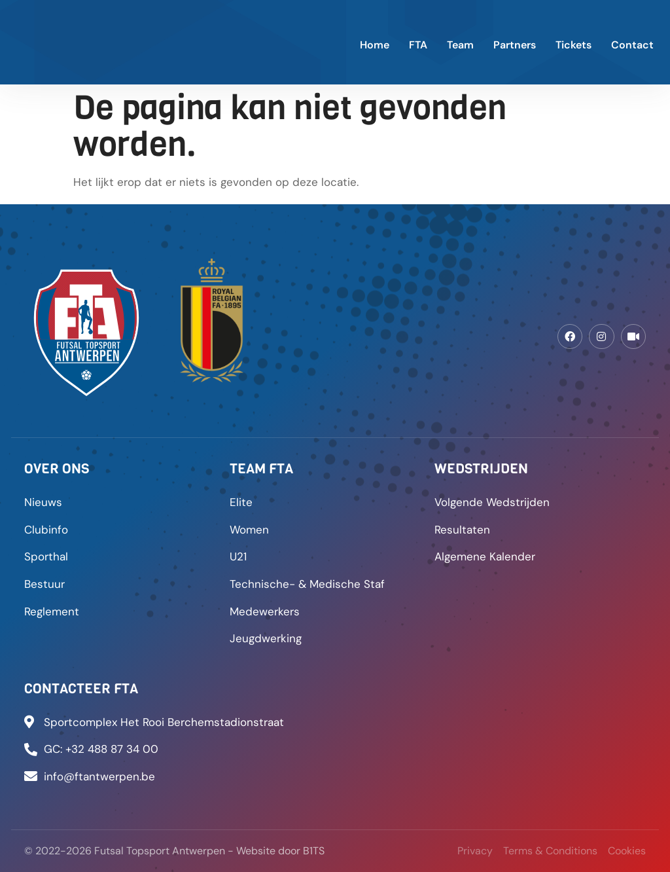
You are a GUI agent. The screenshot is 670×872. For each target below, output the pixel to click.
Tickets (573, 45)
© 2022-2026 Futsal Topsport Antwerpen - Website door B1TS (174, 851)
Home (374, 45)
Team (460, 45)
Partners (514, 45)
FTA (418, 45)
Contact (632, 45)
